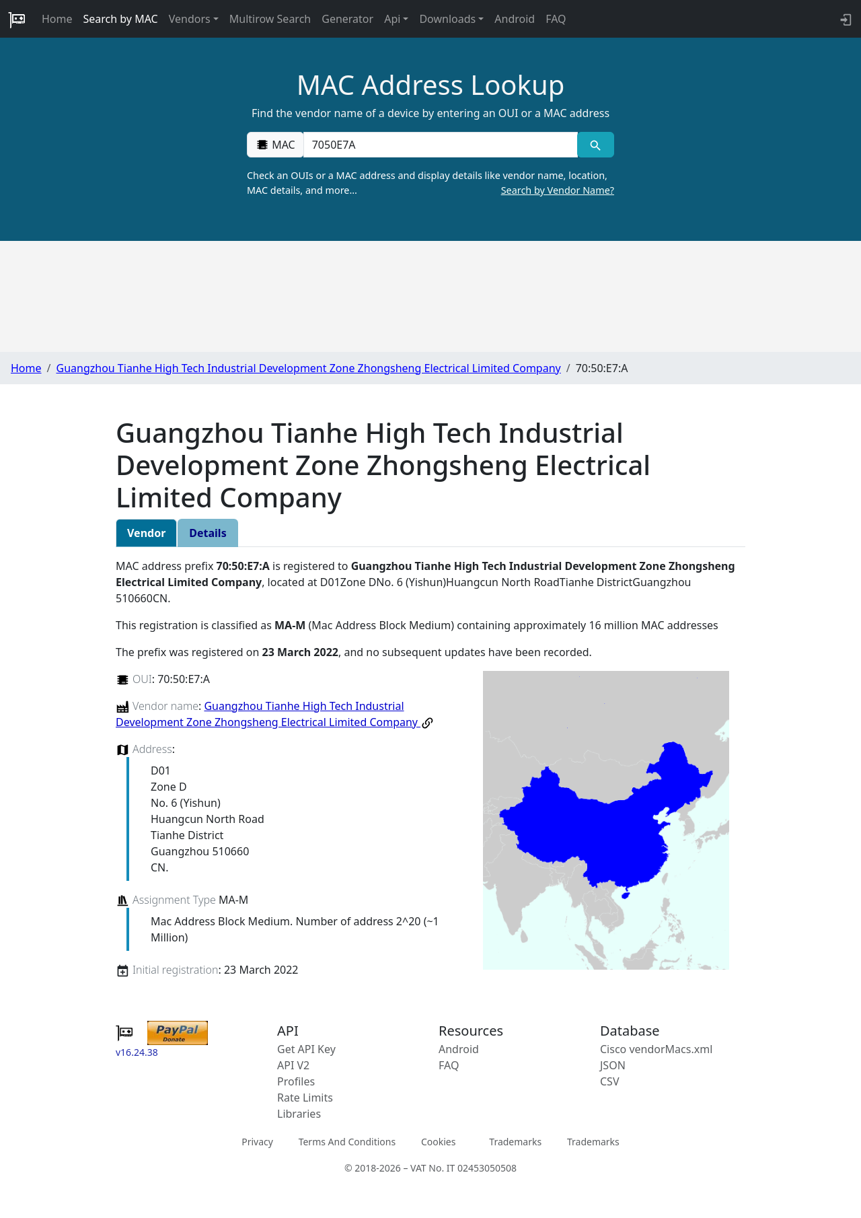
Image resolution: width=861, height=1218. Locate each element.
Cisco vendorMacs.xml (656, 1049)
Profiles (296, 1081)
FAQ (556, 18)
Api (392, 18)
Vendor (146, 533)
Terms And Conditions (347, 1141)
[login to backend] (844, 19)
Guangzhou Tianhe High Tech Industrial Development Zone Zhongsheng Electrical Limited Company (308, 368)
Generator (347, 18)
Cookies (438, 1141)
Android (514, 18)
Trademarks (515, 1141)
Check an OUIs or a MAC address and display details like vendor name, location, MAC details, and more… (430, 183)
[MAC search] (595, 144)
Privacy (257, 1141)
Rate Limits (305, 1097)
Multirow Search (270, 18)
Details (207, 533)
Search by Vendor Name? (557, 190)
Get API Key (306, 1049)
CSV (610, 1081)
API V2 (293, 1065)
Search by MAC (120, 18)
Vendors (190, 18)
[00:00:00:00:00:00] (440, 144)
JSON (613, 1065)
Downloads (447, 18)
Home (57, 18)
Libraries (299, 1113)
